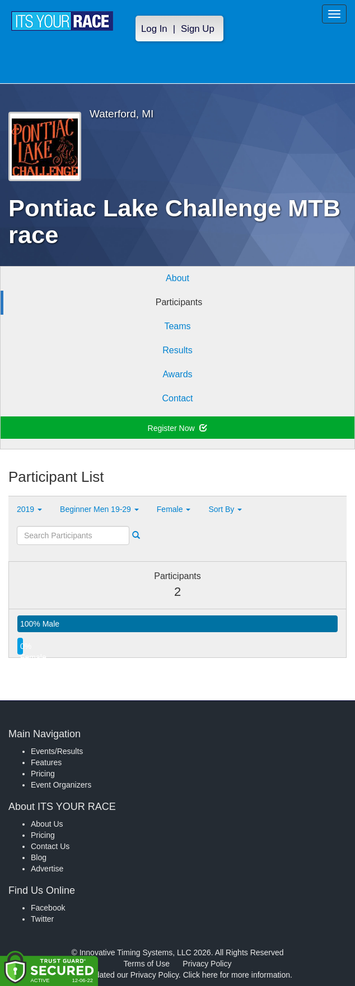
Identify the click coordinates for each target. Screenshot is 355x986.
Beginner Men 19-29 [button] (99, 509)
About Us (47, 823)
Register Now (178, 428)
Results (177, 350)
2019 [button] (29, 509)
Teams (177, 326)
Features (46, 762)
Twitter (42, 918)
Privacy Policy (207, 963)
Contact (177, 398)
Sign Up (197, 28)
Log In (154, 28)
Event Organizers (61, 784)
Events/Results (57, 751)
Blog (38, 857)
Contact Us (50, 846)
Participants (179, 302)
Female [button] (174, 509)
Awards (177, 374)
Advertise (47, 868)
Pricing (43, 773)
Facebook (48, 907)
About (177, 278)
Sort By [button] (225, 509)
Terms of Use (147, 963)
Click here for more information (236, 974)
